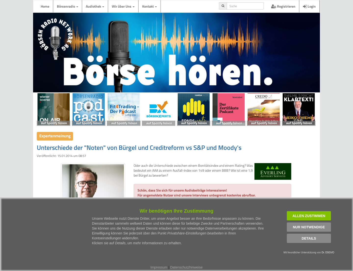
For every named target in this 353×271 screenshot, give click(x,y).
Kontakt (149, 6)
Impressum (159, 267)
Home (45, 6)
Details (309, 238)
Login (309, 6)
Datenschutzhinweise (186, 267)
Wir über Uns (123, 6)
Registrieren (283, 6)
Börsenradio (67, 6)
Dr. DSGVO (328, 252)
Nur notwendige (309, 227)
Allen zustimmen (308, 216)
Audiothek (95, 6)
